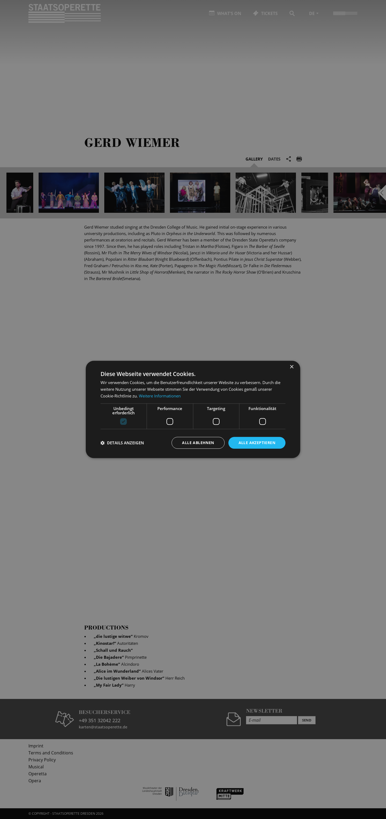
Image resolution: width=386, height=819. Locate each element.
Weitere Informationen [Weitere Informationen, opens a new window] (160, 396)
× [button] (292, 367)
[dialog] (193, 409)
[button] (122, 442)
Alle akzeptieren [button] (257, 442)
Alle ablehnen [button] (198, 442)
